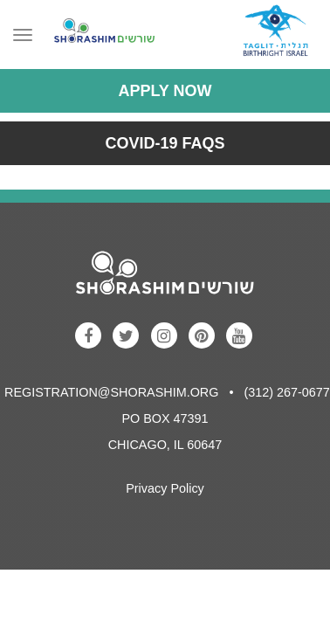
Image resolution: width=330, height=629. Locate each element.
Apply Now (164, 91)
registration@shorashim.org (111, 392)
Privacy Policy (165, 488)
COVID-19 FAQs (164, 143)
